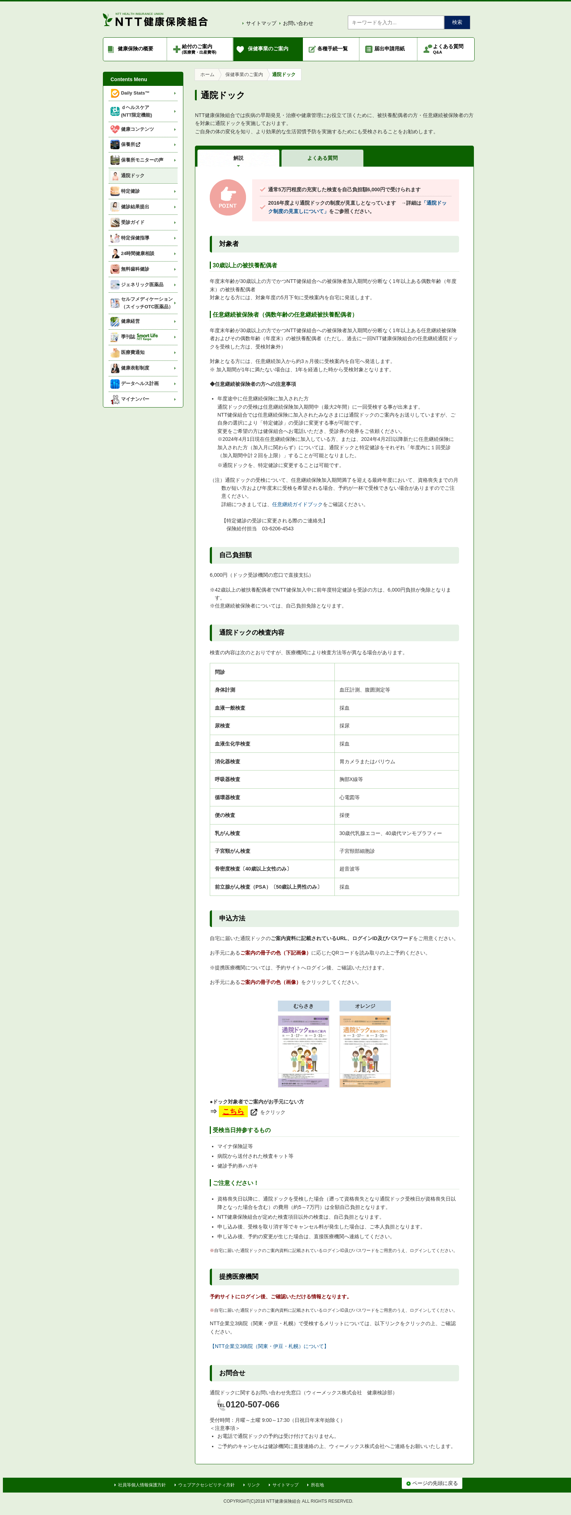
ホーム (207, 74)
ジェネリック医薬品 (137, 284)
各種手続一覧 (332, 48)
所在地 (317, 1484)
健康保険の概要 (135, 48)
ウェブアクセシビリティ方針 (206, 1484)
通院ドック (128, 175)
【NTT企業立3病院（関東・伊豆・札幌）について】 (269, 1346)
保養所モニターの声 (137, 160)
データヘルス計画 (135, 384)
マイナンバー (130, 399)
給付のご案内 (199, 48)
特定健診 (125, 191)
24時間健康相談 (132, 253)
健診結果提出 (130, 207)
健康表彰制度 (130, 368)
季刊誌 (134, 337)
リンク (253, 1484)
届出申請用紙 (389, 48)
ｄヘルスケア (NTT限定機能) (131, 111)
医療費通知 (128, 353)
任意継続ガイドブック (297, 504)
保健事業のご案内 (268, 48)
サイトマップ (261, 23)
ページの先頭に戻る (432, 1483)
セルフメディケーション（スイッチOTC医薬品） (142, 302)
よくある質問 (448, 48)
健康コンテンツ (132, 129)
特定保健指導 (130, 238)
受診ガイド (128, 222)
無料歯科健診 (130, 269)
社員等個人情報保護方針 (142, 1484)
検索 (457, 22)
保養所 (126, 144)
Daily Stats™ (130, 93)
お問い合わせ (298, 23)
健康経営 (125, 321)
